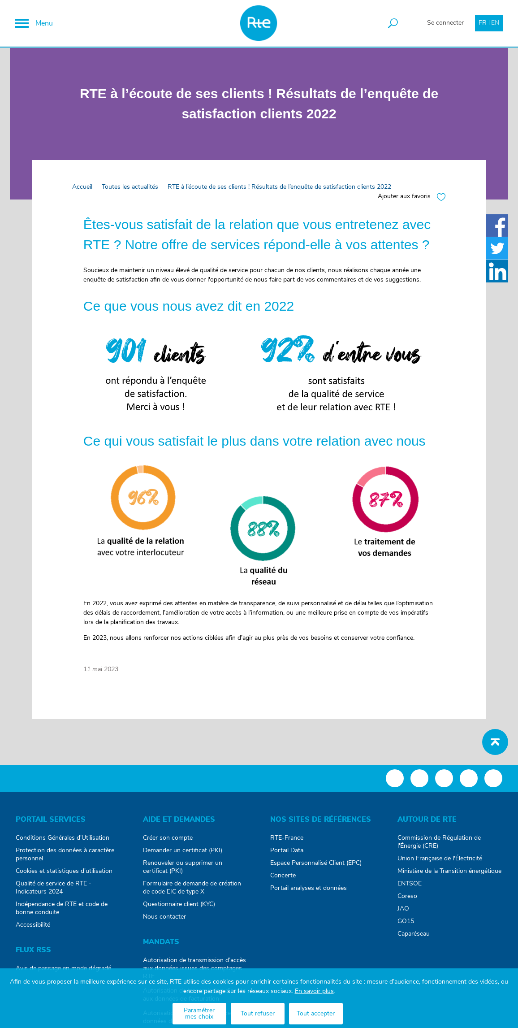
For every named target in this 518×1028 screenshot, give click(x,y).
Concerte (283, 879)
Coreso (407, 900)
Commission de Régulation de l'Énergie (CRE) (439, 846)
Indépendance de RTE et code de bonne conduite (62, 912)
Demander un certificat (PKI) (182, 854)
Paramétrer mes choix (199, 1013)
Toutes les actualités (130, 191)
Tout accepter (316, 1014)
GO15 (405, 925)
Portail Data (286, 854)
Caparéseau (413, 938)
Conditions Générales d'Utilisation (62, 842)
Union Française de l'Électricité (439, 862)
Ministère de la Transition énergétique (449, 875)
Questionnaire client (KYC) (179, 908)
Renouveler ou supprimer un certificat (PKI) (182, 871)
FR (482, 23)
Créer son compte (168, 842)
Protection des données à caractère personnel (65, 858)
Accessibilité (33, 929)
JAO (403, 913)
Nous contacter (164, 921)
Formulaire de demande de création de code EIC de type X (192, 892)
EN (495, 23)
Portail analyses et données (308, 892)
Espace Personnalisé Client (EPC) (316, 867)
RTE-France (286, 842)
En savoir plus (314, 991)
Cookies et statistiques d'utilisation (64, 875)
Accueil (83, 191)
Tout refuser (258, 1014)
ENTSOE (409, 888)
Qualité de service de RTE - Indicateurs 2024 (53, 892)
